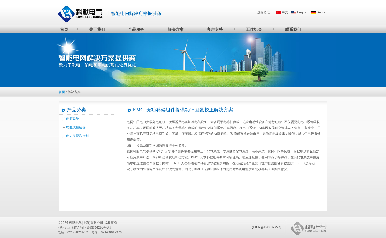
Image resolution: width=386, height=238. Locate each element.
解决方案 (176, 29)
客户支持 (215, 29)
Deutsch (322, 12)
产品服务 (136, 29)
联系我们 (293, 29)
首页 (64, 29)
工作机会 (254, 29)
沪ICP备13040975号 (266, 227)
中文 (285, 12)
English (302, 12)
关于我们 (97, 29)
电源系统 (72, 119)
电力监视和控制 (77, 136)
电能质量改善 (76, 127)
